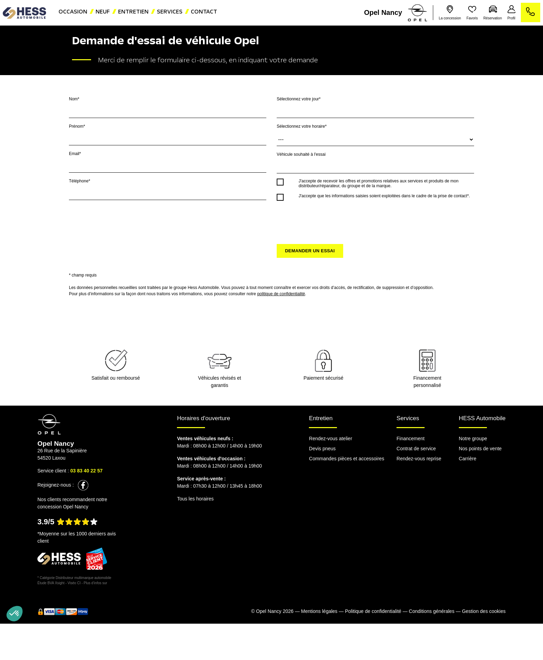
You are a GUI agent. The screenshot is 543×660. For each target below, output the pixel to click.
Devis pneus (322, 448)
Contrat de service (416, 448)
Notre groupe (473, 438)
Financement (411, 438)
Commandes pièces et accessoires (346, 458)
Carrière (468, 458)
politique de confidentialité (281, 293)
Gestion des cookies (484, 611)
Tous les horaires (195, 498)
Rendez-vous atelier (330, 438)
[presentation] (329, 219)
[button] (14, 613)
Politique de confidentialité (373, 611)
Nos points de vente (480, 448)
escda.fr (114, 583)
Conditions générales (432, 611)
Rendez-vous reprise (419, 458)
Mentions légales (319, 611)
